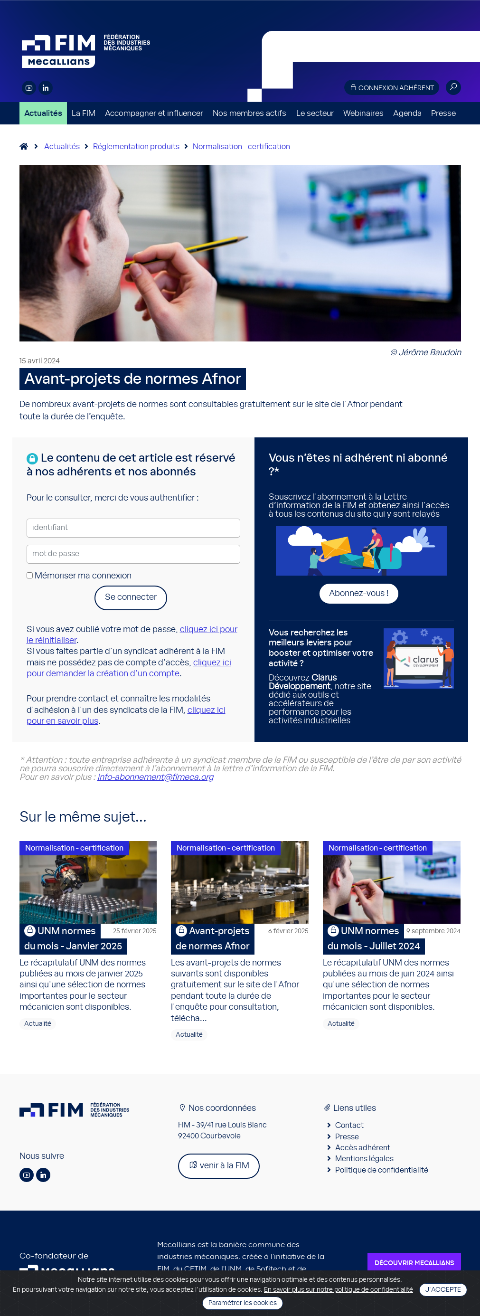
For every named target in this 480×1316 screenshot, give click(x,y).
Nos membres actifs (249, 113)
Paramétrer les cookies (242, 1303)
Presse (443, 113)
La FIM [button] (83, 113)
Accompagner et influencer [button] (154, 113)
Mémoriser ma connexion (79, 576)
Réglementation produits (136, 147)
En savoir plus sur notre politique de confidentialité (338, 1290)
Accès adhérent (362, 1148)
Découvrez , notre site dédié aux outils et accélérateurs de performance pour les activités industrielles (323, 676)
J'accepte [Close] (443, 1290)
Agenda (407, 113)
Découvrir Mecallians (414, 1263)
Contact (349, 1125)
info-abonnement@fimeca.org (155, 777)
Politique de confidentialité (381, 1170)
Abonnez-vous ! (359, 593)
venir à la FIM (218, 1165)
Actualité (37, 1024)
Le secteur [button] (315, 113)
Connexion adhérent (391, 88)
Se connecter (131, 597)
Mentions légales (364, 1159)
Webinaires (363, 113)
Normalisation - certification (241, 147)
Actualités (43, 113)
